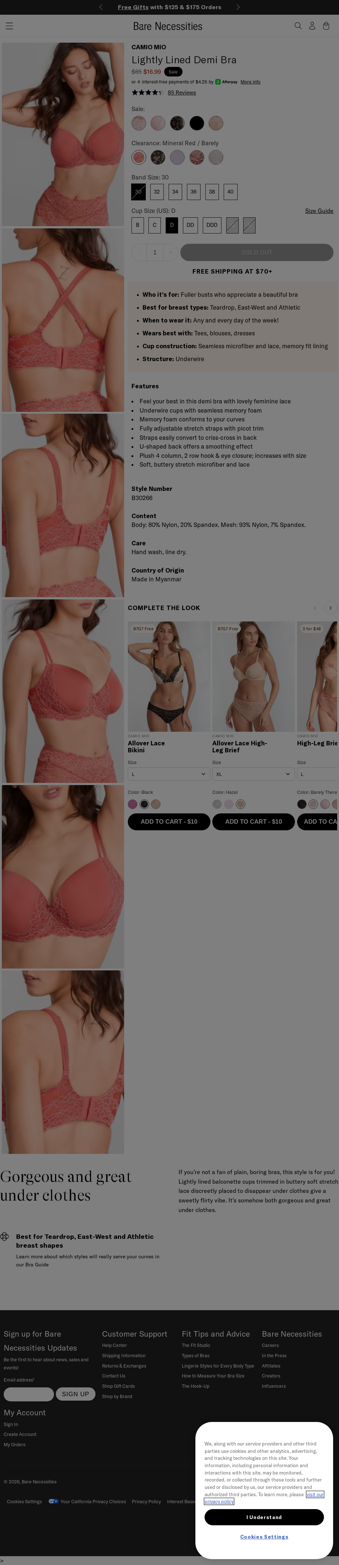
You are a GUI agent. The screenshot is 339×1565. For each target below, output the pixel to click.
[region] (264, 1490)
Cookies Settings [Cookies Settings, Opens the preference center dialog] (264, 1537)
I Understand (264, 1517)
